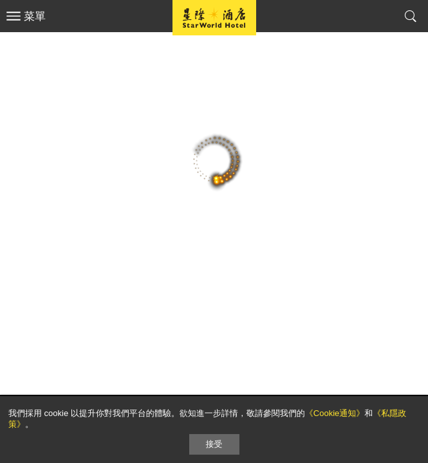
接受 (214, 444)
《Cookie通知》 (334, 413)
